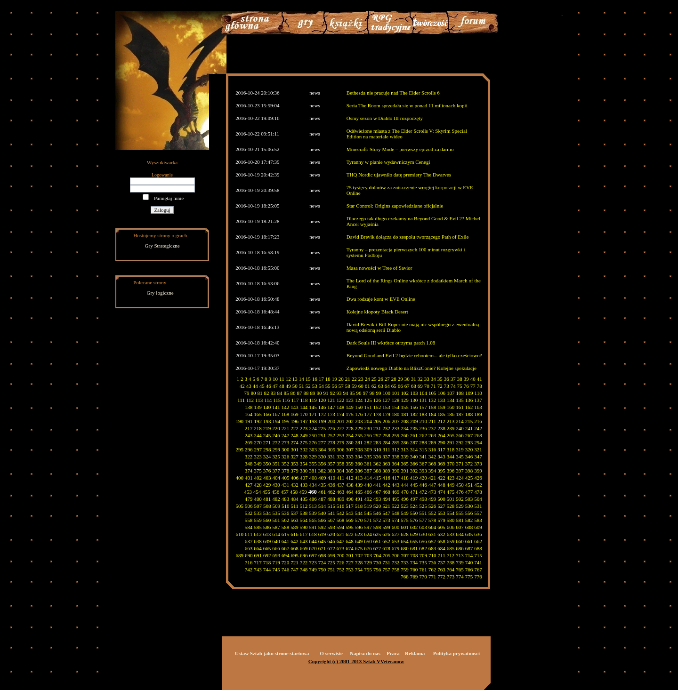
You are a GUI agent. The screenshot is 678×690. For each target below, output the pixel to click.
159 (441, 407)
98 (372, 393)
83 (273, 393)
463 (341, 492)
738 (451, 562)
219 (267, 428)
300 (286, 449)
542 (341, 513)
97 (365, 393)
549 (405, 513)
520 (377, 506)
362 (377, 463)
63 (380, 386)
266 (460, 435)
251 (322, 435)
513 (313, 506)
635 (469, 534)
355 (313, 463)
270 (258, 442)
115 (277, 400)
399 (478, 470)
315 (423, 449)
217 (249, 428)
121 (331, 400)
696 (304, 555)
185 (441, 414)
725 (331, 562)
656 (423, 541)
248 (295, 435)
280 (350, 442)
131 (423, 400)
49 (288, 386)
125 (368, 400)
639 (267, 541)
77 (473, 386)
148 (341, 407)
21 (347, 379)
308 (359, 449)
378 (286, 470)
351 (276, 463)
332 (341, 456)
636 (478, 534)
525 (423, 506)
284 (386, 442)
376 (267, 470)
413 (359, 478)
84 (279, 393)
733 (405, 562)
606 (451, 527)
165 (258, 414)
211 (432, 421)
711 (441, 555)
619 (322, 534)
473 (432, 492)
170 (304, 414)
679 (396, 548)
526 (432, 506)
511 (295, 506)
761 (423, 569)
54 (321, 386)
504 (478, 499)
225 (322, 428)
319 (460, 449)
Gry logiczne (160, 293)
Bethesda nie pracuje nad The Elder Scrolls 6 (393, 93)
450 (460, 485)
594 (341, 527)
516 (341, 506)
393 (423, 470)
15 (308, 379)
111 (241, 400)
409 (322, 478)
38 (459, 379)
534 (267, 513)
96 (359, 393)
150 (359, 407)
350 (267, 463)
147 (331, 407)
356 (322, 463)
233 (396, 428)
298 (267, 449)
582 (469, 520)
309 (368, 449)
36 (446, 379)
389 (386, 470)
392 (414, 470)
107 (451, 393)
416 (386, 478)
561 (276, 520)
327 (295, 456)
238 (441, 428)
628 (405, 534)
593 (331, 527)
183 (423, 414)
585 (258, 527)
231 (377, 428)
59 (354, 386)
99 (378, 393)
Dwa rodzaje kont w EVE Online (381, 299)
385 (350, 470)
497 (414, 499)
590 (304, 527)
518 (359, 506)
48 (281, 386)
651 (377, 541)
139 (258, 407)
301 (295, 449)
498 (423, 499)
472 (423, 492)
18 (328, 379)
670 (313, 548)
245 (267, 435)
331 (331, 456)
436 (331, 485)
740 (469, 562)
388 (377, 470)
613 (267, 534)
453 (248, 492)
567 (331, 520)
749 (313, 569)
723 (313, 562)
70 (426, 386)
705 (387, 555)
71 (433, 386)
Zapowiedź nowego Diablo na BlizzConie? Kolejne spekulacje (411, 368)
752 (341, 569)
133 (441, 400)
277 (322, 442)
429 (267, 485)
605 (441, 527)
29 (400, 379)
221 (286, 428)
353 (295, 463)
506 (249, 506)
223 (304, 428)
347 (478, 456)
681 (414, 548)
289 (432, 442)
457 (285, 492)
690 (249, 555)
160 (451, 407)
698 (322, 555)
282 (368, 442)
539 (313, 513)
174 (341, 414)
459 (303, 492)
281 (359, 442)
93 (339, 393)
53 (314, 386)
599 (386, 527)
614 (276, 534)
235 (414, 428)
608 (469, 527)
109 (469, 393)
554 (451, 513)
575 (405, 520)
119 (313, 400)
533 (258, 513)
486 (313, 499)
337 (386, 456)
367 (423, 463)
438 (350, 485)
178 (377, 414)
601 (405, 527)
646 (331, 541)
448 (441, 485)
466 (368, 492)
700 (341, 555)
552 (432, 513)
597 (368, 527)
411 (340, 478)
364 (396, 463)
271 (267, 442)
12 (288, 379)
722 (304, 562)
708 (414, 555)
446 (423, 485)
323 (258, 456)
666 (276, 548)
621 (341, 534)
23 (360, 379)
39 (466, 379)
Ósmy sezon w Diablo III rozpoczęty (385, 118)
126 (377, 400)
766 (469, 569)
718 (267, 562)
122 (341, 400)
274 (295, 442)
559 (258, 520)
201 (341, 421)
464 (350, 492)
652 (386, 541)
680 (405, 548)
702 (359, 555)
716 (249, 562)
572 (377, 520)
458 (294, 492)
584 (249, 527)
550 (414, 513)
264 (441, 435)
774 (460, 576)
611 (248, 534)
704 (377, 555)
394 (432, 470)
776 (478, 576)
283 (377, 442)
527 (441, 506)
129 (405, 400)
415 (377, 478)
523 (405, 506)
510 (286, 506)
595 (350, 527)
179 (386, 414)
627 (396, 534)
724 (322, 562)
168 (286, 414)
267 (469, 435)
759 (405, 569)
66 (400, 386)
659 (451, 541)
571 (368, 520)
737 (441, 562)
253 (341, 435)
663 (249, 548)
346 (469, 456)
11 (281, 379)
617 (304, 534)
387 (368, 470)
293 (469, 442)
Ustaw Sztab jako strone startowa (272, 653)
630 (423, 534)
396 (451, 470)
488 (331, 499)
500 (441, 499)
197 (304, 421)
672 (331, 548)
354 (304, 463)
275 (304, 442)
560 (267, 520)
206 (387, 421)
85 (286, 393)
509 (277, 506)
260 (405, 435)
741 (478, 562)
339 (405, 456)
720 (286, 562)
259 (396, 435)
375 (258, 470)
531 (478, 506)
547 (386, 513)
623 (359, 534)
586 (267, 527)
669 (304, 548)
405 (286, 478)
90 (319, 393)
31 (413, 379)
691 (258, 555)
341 (423, 456)
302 (304, 449)
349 (258, 463)
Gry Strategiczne (162, 246)
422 (441, 478)
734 (414, 562)
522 (396, 506)
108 (460, 393)
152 (377, 407)
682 (423, 548)
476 (460, 492)
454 (257, 492)
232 (386, 428)
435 (322, 485)
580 (451, 520)
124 (359, 400)
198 (313, 421)
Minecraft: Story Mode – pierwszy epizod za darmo (400, 149)
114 (268, 400)
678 (386, 548)
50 (295, 386)
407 (304, 478)
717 (258, 562)
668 (295, 548)
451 (469, 485)
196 (295, 421)
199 (322, 421)
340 (414, 456)
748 (304, 569)
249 (304, 435)
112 (250, 400)
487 (322, 499)
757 (386, 569)
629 (414, 534)
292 (460, 442)
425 (469, 478)
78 (479, 386)
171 (313, 414)
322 (249, 456)
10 (275, 379)
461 (322, 492)
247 (286, 435)
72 (440, 386)
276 (313, 442)
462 (331, 492)
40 (473, 379)
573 (386, 520)
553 (441, 513)
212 (441, 421)
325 (276, 456)
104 (424, 393)
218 (258, 428)
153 (386, 407)
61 (367, 386)
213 (451, 421)
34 (433, 379)
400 (240, 478)
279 (341, 442)
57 (341, 386)
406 (295, 478)
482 (276, 499)
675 (359, 548)
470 (405, 492)
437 (341, 485)
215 (469, 421)
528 (451, 506)
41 (479, 379)
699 (332, 555)
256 (368, 435)
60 (360, 386)
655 (414, 541)
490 (350, 499)
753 (350, 569)
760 (414, 569)
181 (405, 414)
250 (313, 435)
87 (299, 393)
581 (460, 520)
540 (322, 513)
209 (414, 421)
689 (240, 555)
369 (441, 463)
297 (258, 449)
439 (359, 485)
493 (377, 499)
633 (451, 534)
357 (331, 463)
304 (322, 449)
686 (460, 548)
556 (469, 513)
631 (432, 534)
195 (286, 421)
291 (451, 442)
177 (368, 414)
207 (396, 421)
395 (441, 470)
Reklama (415, 653)
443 (396, 485)
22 (354, 379)
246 (276, 435)
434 (313, 485)
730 (377, 562)
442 (386, 485)
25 (374, 379)
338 (396, 456)
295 (240, 449)
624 (368, 534)
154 (396, 407)
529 (460, 506)
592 (322, 527)
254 (350, 435)
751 (331, 569)
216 (478, 421)
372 (469, 463)
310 (377, 449)
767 (478, 569)
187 (460, 414)
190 (240, 421)
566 (322, 520)
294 (478, 442)
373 (478, 463)
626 (386, 534)
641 (286, 541)
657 (432, 541)
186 (451, 414)
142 (286, 407)
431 (286, 485)
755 (368, 569)
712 (451, 555)
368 (432, 463)
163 (478, 407)
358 (341, 463)
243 (249, 435)
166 (267, 414)
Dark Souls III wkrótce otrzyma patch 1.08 (391, 342)
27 (387, 379)
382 (322, 470)
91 (326, 393)
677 (377, 548)
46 (268, 386)
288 (423, 442)
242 (478, 428)
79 (247, 393)
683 (432, 548)
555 (460, 513)
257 (377, 435)
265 (451, 435)
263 (432, 435)
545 (368, 513)
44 (255, 386)
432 (295, 485)
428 (258, 485)
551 (423, 513)
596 (359, 527)
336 (377, 456)
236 (423, 428)
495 (396, 499)
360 (359, 463)
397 (460, 470)
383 (331, 470)
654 (405, 541)
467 (377, 492)
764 (451, 569)
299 (277, 449)
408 (313, 478)
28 (393, 379)
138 (249, 407)
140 (267, 407)
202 (350, 421)
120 (322, 400)
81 (260, 393)
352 (286, 463)
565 (313, 520)
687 (469, 548)
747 (295, 569)
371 (460, 463)
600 (396, 527)
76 (466, 386)
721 (295, 562)
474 (441, 492)
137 (478, 400)
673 (341, 548)
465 (359, 492)
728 (359, 562)
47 (275, 386)
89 (312, 393)
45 (262, 386)
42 (242, 386)
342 (432, 456)
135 (460, 400)
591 (313, 527)
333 (350, 456)
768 (405, 576)
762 (432, 569)
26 (380, 379)
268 (478, 435)
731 (386, 562)
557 (478, 513)
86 (293, 393)
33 (426, 379)
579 (441, 520)
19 (334, 379)
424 (460, 478)
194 (277, 421)
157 (423, 407)
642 (295, 541)
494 (386, 499)
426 (478, 478)
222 (295, 428)
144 (304, 407)
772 (441, 576)
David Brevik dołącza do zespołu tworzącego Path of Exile (408, 237)
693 (277, 555)
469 (396, 492)
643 (304, 541)
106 (442, 393)
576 (414, 520)
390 (396, 470)
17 (321, 379)
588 (286, 527)
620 (331, 534)
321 (478, 449)
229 (359, 428)
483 (286, 499)
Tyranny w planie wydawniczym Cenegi (388, 162)
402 (258, 478)
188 (469, 414)
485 (304, 499)
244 (258, 435)
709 (424, 555)
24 (367, 379)
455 (266, 492)
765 (460, 569)
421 (432, 478)
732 (396, 562)
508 (267, 506)
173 (331, 414)
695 (295, 555)
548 (396, 513)
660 (460, 541)
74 (453, 386)
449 (451, 485)
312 (396, 449)
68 (413, 386)
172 (322, 414)
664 (258, 548)
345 (460, 456)
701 (350, 555)
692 (267, 555)
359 (350, 463)
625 (377, 534)
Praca (393, 653)
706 (396, 555)
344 (451, 456)
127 (386, 400)
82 (266, 393)
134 (451, 400)
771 (432, 576)
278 (331, 442)
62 (374, 386)
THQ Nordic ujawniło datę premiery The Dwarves (399, 174)
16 (314, 379)
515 (331, 506)
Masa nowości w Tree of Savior (379, 268)
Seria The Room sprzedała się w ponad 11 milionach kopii (407, 105)
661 (469, 541)
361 (368, 463)
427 (249, 485)
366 (414, 463)
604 (432, 527)
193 (267, 421)
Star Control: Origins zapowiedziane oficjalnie (395, 206)
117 (295, 400)
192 (258, 421)
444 (405, 485)
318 (451, 449)
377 (276, 470)
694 (286, 555)
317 (441, 449)
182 (414, 414)
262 (423, 435)
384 (341, 470)
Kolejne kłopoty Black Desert (377, 311)
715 (478, 555)
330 (322, 456)
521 (386, 506)
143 (295, 407)
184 (432, 414)
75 (459, 386)
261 (414, 435)
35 (440, 379)
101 (396, 393)
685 (451, 548)
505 (240, 506)
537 (295, 513)
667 (286, 548)
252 (331, 435)
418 (405, 478)
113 (259, 400)
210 (424, 421)
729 (368, 562)
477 (469, 492)
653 (396, 541)
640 (276, 541)
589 (295, 527)
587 (276, 527)
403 (267, 478)
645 (322, 541)
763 (441, 569)
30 (407, 379)
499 (432, 499)
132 (432, 400)
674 (350, 548)
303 (313, 449)
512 (304, 506)
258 (386, 435)
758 (396, 569)
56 (334, 386)
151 (368, 407)
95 (352, 393)
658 (441, 541)
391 (405, 470)
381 (313, 470)
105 (432, 393)
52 (308, 386)
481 (267, 499)
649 (359, 541)
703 (368, 555)
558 (249, 520)
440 (368, 485)
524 (414, 506)
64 (387, 386)
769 (414, 576)
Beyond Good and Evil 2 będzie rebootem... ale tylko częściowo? (414, 355)
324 (267, 456)
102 (405, 393)
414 (368, 478)
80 (253, 393)
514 (322, 506)
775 (469, 576)
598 (377, 527)
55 (328, 386)
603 (423, 527)
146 (322, 407)
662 (478, 541)
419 (414, 478)
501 (451, 499)
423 (451, 478)
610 (240, 534)
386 (359, 470)
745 (276, 569)
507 (258, 506)
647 (341, 541)
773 (451, 576)
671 (322, 548)
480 (258, 499)
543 (350, 513)
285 (396, 442)
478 (478, 492)
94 (345, 393)
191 (249, 421)
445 (414, 485)
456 (276, 492)
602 (414, 527)
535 (276, 513)
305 (332, 449)
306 (341, 449)
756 (377, 569)
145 (313, 407)
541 (331, 513)
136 (469, 400)
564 (304, 520)
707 (405, 555)
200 (332, 421)
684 (441, 548)
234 (405, 428)
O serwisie (331, 653)
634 (460, 534)
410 (332, 478)
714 (469, 555)
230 (368, 428)
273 (286, 442)
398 (469, 470)
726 (341, 562)
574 (396, 520)
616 (295, 534)
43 (248, 386)
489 (341, 499)
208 (405, 421)
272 (276, 442)
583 (478, 520)
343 (441, 456)
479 (249, 499)
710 (432, 555)
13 (295, 379)
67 (407, 386)
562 (286, 520)
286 (405, 442)
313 (405, 449)
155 (405, 407)
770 (423, 576)
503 (469, 499)
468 (386, 492)
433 (304, 485)
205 (377, 421)
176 (359, 414)
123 (350, 400)
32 (420, 379)
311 (386, 449)
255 (359, 435)
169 (295, 414)
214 (460, 421)
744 (267, 569)
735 (423, 562)
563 (295, 520)
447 (432, 485)
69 (420, 386)
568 (341, 520)
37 (453, 379)
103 (414, 393)
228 (350, 428)
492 (368, 499)
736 (432, 562)
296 (249, 449)
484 (295, 499)
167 (276, 414)
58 (347, 386)
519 (368, 506)
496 (405, 499)
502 (460, 499)
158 (432, 407)
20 (341, 379)
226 (331, 428)
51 (301, 386)
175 (350, 414)
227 (341, 428)
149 (350, 407)
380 (304, 470)
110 (478, 393)
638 (258, 541)
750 (322, 569)
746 (286, 569)
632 (441, 534)
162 (469, 407)
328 (304, 456)
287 (414, 442)
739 (460, 562)
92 (332, 393)
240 (460, 428)
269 (249, 442)
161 (460, 407)
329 (313, 456)
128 (396, 400)
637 (249, 541)
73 (446, 386)
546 (377, 513)
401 (249, 478)
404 (277, 478)
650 (368, 541)
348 (249, 463)
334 (359, 456)
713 (460, 555)
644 (313, 541)
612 (258, 534)
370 (451, 463)
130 (414, 400)
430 (276, 485)
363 (386, 463)
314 (414, 449)
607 (460, 527)
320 (469, 449)
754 (359, 569)
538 (304, 513)
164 (249, 414)
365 (405, 463)
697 (313, 555)
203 (359, 421)
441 (377, 485)
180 (396, 414)
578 (432, 520)
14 (301, 379)
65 (393, 386)
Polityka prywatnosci (456, 653)
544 (359, 513)
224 (313, 428)
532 (249, 513)
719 (276, 562)
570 (359, 520)
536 (286, 513)
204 (368, 421)
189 (478, 414)
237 (432, 428)
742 (249, 569)
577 (423, 520)
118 (304, 400)
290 (441, 442)
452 (478, 485)
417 (396, 478)
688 (478, 548)
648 (350, 541)
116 (286, 400)
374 (249, 470)
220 (276, 428)
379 (295, 470)
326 (286, 456)
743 (258, 569)
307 (350, 449)
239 (451, 428)
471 (414, 492)
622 (350, 534)
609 (478, 527)
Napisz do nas (365, 653)
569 (350, 520)
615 (286, 534)
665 (267, 548)
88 (306, 393)
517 (350, 506)
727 (350, 562)
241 (469, 428)
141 (276, 407)
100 (387, 393)
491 (359, 499)
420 (423, 478)
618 (313, 534)
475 (451, 492)
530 (469, 506)
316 (432, 449)
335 (368, 456)
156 (414, 407)
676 (368, 548)
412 (350, 478)
